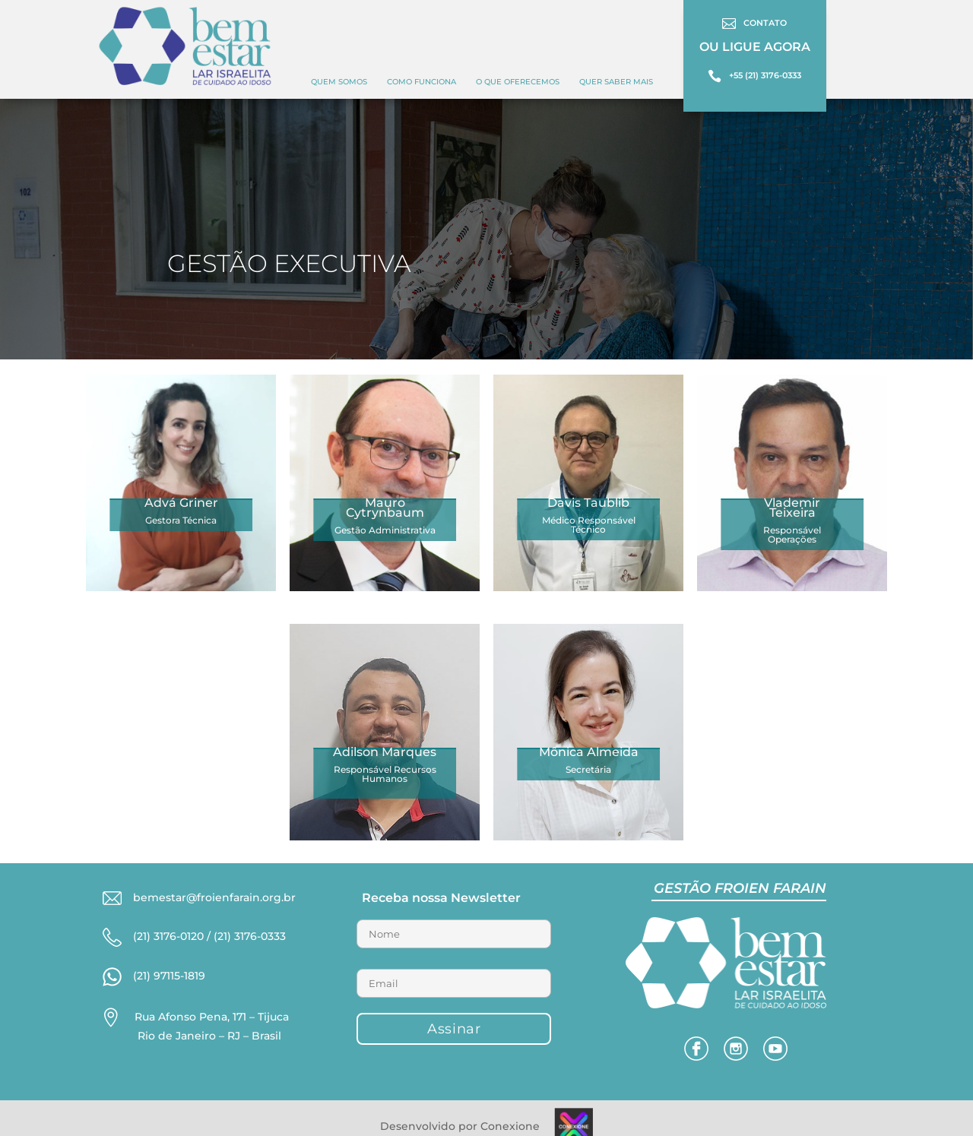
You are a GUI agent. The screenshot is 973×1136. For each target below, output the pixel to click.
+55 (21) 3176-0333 (765, 75)
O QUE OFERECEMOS (517, 82)
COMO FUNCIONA (421, 82)
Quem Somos (339, 82)
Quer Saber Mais (616, 82)
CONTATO (765, 22)
